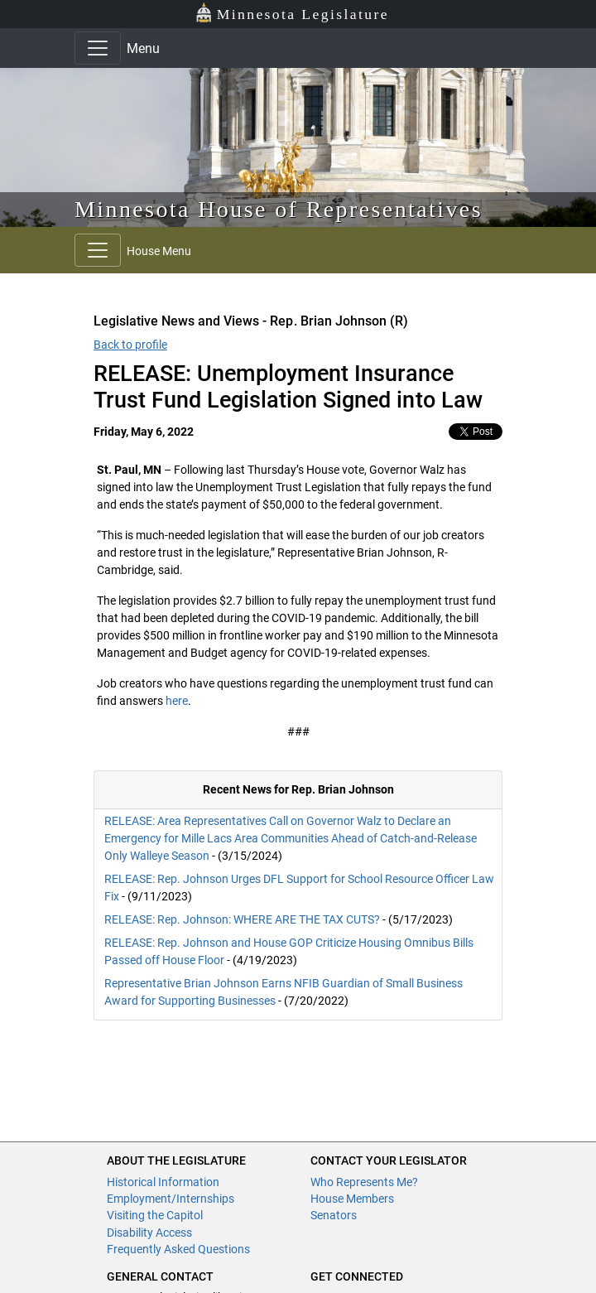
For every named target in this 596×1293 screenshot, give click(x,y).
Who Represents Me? (364, 1182)
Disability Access (149, 1232)
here (177, 700)
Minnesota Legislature (292, 12)
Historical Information (163, 1182)
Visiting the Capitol (155, 1215)
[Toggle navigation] (97, 48)
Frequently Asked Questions (178, 1249)
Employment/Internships (170, 1198)
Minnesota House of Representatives (278, 209)
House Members (352, 1198)
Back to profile (130, 344)
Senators (333, 1215)
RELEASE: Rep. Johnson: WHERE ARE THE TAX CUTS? (242, 919)
